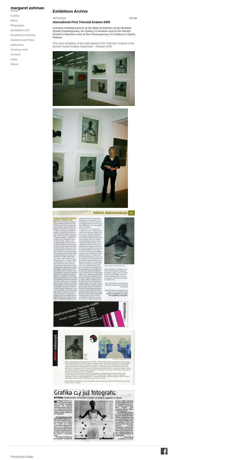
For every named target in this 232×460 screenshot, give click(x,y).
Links (14, 59)
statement (17, 44)
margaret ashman (27, 8)
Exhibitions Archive (23, 35)
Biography (17, 25)
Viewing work (19, 49)
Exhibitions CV (20, 30)
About (14, 64)
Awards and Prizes (23, 39)
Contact (16, 54)
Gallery (15, 15)
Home (14, 10)
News (14, 20)
